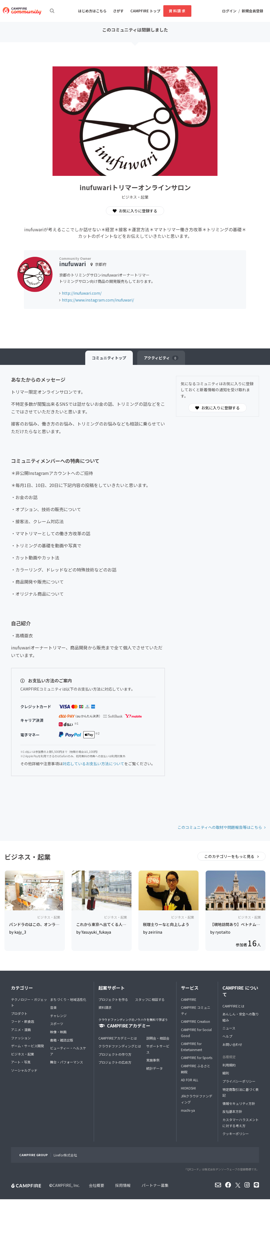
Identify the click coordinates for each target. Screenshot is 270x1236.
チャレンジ (58, 1015)
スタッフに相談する (150, 999)
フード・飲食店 (22, 1021)
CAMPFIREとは (233, 1006)
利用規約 (229, 1065)
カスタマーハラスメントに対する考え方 (240, 1122)
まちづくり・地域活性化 (68, 999)
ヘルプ (227, 1036)
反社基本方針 (232, 1111)
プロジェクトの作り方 (114, 1054)
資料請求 (177, 10)
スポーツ (56, 1023)
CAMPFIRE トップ (145, 10)
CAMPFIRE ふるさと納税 (195, 1068)
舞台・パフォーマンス (66, 1062)
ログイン (229, 10)
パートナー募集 (155, 1185)
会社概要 (96, 1185)
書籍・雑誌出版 (61, 1040)
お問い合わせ (232, 1044)
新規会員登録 (252, 10)
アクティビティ (161, 358)
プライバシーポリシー (238, 1081)
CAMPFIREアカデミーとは (117, 1038)
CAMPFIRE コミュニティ (195, 1010)
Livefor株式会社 (65, 1155)
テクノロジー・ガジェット (29, 1002)
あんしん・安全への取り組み (240, 1017)
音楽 (53, 1007)
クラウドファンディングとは (119, 1046)
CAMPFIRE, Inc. (66, 1185)
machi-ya (188, 1110)
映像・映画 (58, 1031)
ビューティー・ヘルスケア (68, 1051)
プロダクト (19, 1013)
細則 (225, 1073)
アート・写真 (21, 1062)
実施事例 (152, 1060)
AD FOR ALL (189, 1079)
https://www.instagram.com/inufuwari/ (98, 300)
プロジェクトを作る (113, 999)
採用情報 (123, 1185)
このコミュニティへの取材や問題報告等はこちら (220, 827)
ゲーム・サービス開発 (27, 1045)
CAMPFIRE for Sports (196, 1057)
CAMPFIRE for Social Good (196, 1032)
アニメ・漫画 (21, 1029)
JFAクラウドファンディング (196, 1099)
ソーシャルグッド (24, 1070)
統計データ (154, 1068)
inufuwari (72, 264)
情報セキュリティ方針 (238, 1103)
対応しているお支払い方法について (93, 763)
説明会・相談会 (157, 1038)
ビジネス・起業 (22, 1054)
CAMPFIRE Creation (195, 1021)
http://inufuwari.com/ (81, 293)
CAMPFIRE (188, 999)
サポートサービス (157, 1049)
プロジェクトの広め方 (114, 1062)
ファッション (21, 1037)
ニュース (228, 1028)
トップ (109, 358)
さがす (118, 10)
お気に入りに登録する (135, 211)
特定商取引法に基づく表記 (240, 1092)
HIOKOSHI (188, 1088)
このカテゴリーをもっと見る (229, 856)
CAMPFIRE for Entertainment (191, 1046)
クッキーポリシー (235, 1133)
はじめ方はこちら (92, 10)
